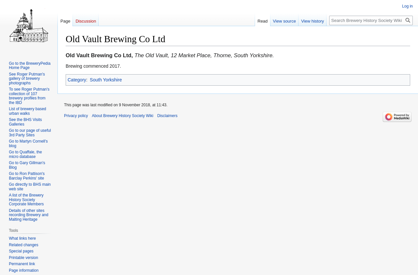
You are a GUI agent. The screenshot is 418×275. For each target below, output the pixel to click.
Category (77, 79)
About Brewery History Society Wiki (122, 115)
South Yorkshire (106, 79)
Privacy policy (76, 115)
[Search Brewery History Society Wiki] (371, 20)
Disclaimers (167, 115)
